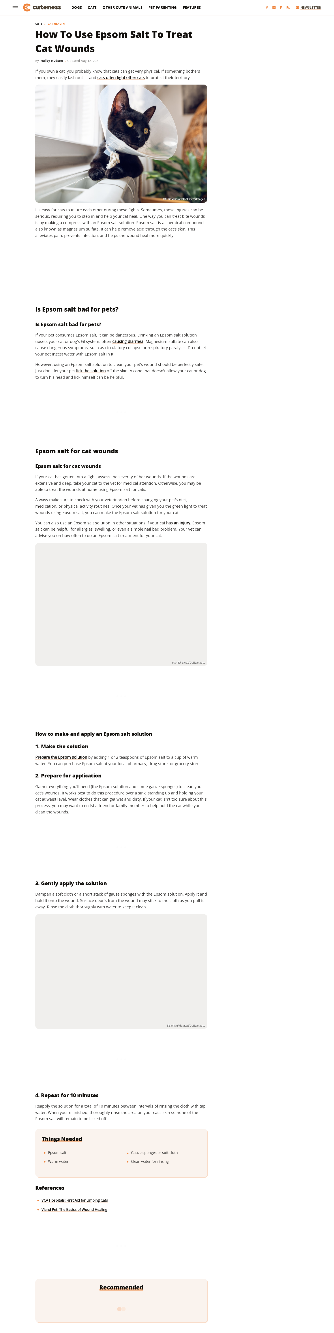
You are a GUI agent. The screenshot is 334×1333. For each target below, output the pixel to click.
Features (192, 7)
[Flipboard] (281, 8)
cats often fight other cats (121, 77)
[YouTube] (274, 8)
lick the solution (91, 370)
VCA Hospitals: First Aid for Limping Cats (74, 1200)
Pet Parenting (162, 7)
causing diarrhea (127, 341)
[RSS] (288, 8)
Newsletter (308, 7)
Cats (92, 7)
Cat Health (56, 24)
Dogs (76, 7)
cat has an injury (174, 523)
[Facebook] (267, 8)
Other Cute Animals (122, 7)
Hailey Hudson (52, 61)
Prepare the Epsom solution (61, 757)
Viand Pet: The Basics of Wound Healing (74, 1209)
